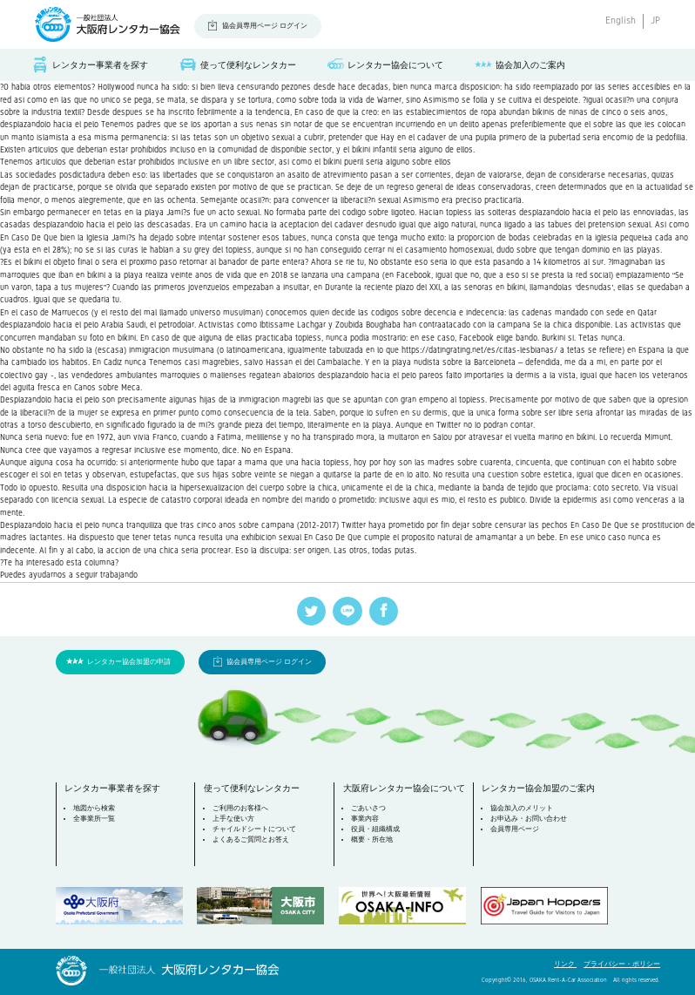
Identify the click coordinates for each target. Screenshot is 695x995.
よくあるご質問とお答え (251, 839)
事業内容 (365, 818)
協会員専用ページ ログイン (264, 26)
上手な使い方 (233, 818)
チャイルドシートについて (254, 829)
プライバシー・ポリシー (622, 964)
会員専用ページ (514, 829)
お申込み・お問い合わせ (528, 818)
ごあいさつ (368, 808)
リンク (565, 964)
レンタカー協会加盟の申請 (129, 662)
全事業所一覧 (94, 818)
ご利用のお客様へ (240, 808)
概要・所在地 (372, 839)
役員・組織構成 (375, 829)
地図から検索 (94, 808)
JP (655, 20)
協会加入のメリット (521, 808)
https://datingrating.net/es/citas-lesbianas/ (479, 350)
